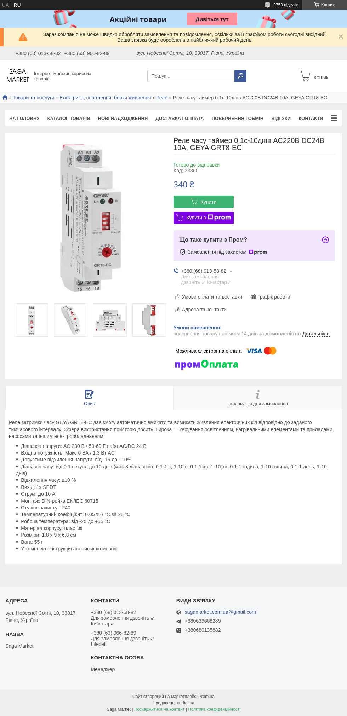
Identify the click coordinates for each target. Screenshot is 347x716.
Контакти (310, 118)
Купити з (208, 217)
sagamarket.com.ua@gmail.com (220, 612)
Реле (161, 97)
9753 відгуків (285, 4)
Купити (209, 202)
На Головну (24, 118)
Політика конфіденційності (214, 709)
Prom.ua (207, 696)
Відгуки (281, 118)
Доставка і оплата (179, 118)
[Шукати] (240, 76)
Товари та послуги (33, 97)
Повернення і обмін (238, 118)
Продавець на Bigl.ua (173, 702)
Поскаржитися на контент (159, 709)
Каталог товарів (68, 118)
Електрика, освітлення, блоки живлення (105, 97)
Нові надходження (123, 118)
